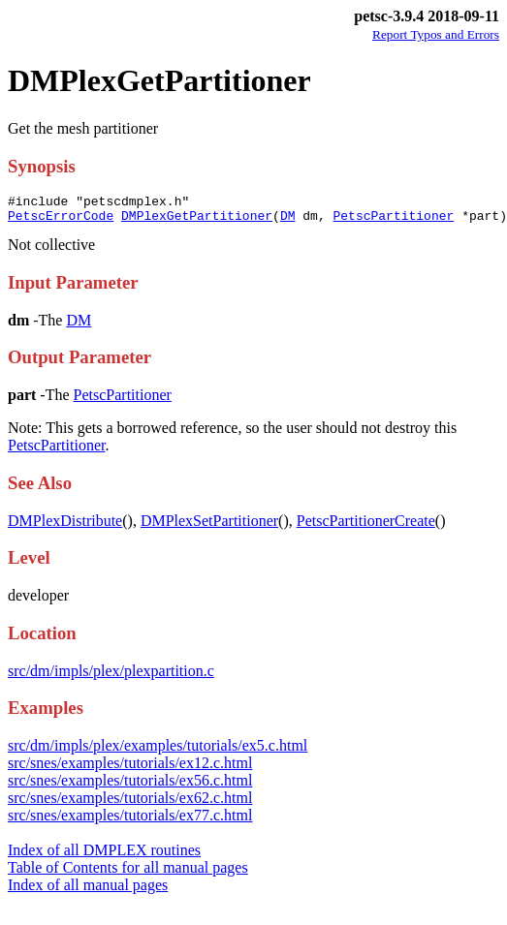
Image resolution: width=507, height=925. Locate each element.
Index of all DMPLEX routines (104, 856)
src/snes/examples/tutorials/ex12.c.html (130, 768)
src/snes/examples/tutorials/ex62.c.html (130, 803)
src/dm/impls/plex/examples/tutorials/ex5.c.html (157, 751)
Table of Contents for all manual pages (128, 873)
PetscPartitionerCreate (366, 526)
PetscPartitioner (393, 221)
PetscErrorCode (60, 221)
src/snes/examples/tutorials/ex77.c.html (130, 821)
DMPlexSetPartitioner (209, 526)
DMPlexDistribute (65, 526)
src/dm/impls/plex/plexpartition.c (111, 676)
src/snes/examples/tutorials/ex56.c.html (130, 786)
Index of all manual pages (88, 890)
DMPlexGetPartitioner (196, 221)
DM (288, 221)
